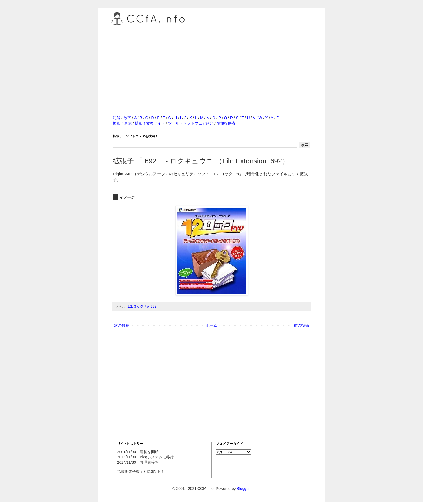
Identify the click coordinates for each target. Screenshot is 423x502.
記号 (116, 118)
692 (153, 306)
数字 (127, 118)
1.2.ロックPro (138, 306)
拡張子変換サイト (150, 123)
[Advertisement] (211, 64)
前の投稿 (301, 325)
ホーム (211, 325)
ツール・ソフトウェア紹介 (190, 123)
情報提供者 (226, 123)
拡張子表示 (122, 123)
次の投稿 (121, 325)
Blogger (243, 488)
